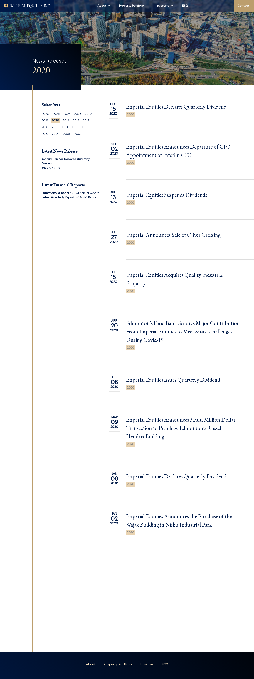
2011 (85, 127)
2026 (45, 114)
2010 (45, 134)
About (90, 664)
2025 (56, 114)
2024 (66, 114)
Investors (147, 664)
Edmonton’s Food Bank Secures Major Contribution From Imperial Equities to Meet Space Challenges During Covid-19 (183, 337)
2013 (75, 127)
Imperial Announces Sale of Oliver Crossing (173, 240)
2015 (55, 127)
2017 (86, 120)
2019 (66, 120)
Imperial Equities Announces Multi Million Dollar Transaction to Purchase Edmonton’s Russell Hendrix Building (181, 433)
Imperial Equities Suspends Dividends (166, 200)
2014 (65, 127)
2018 (76, 120)
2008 (67, 134)
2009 (56, 134)
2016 (45, 127)
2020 (130, 114)
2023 (77, 114)
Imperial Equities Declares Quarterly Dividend (176, 106)
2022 (88, 114)
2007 (78, 134)
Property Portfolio (118, 664)
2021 (45, 120)
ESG (165, 664)
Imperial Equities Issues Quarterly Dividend (173, 385)
